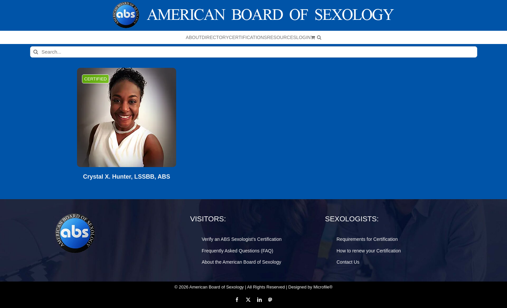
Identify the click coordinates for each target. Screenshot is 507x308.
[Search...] (253, 52)
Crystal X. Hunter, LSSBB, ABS (126, 177)
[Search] (35, 52)
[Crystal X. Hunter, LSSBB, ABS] (126, 117)
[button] (319, 37)
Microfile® (322, 287)
